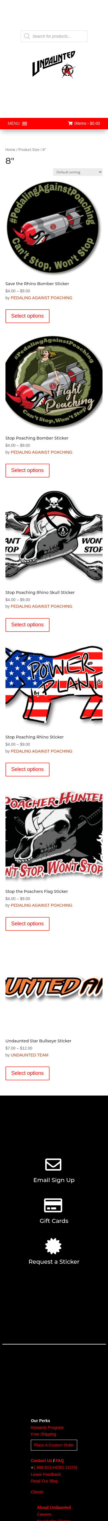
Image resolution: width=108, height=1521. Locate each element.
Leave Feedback (46, 1474)
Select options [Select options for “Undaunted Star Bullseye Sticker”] (27, 1073)
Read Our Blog (44, 1481)
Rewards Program (47, 1427)
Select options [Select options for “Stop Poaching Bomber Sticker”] (27, 470)
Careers (44, 1514)
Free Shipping (43, 1434)
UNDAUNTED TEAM (29, 1055)
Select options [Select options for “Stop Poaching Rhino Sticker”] (27, 769)
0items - (84, 123)
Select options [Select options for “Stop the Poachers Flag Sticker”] (27, 924)
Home (10, 149)
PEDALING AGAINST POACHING (41, 298)
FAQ (60, 1460)
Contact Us (41, 1460)
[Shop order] (78, 172)
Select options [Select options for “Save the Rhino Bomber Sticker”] (27, 316)
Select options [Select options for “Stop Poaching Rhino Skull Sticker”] (27, 625)
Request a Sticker (54, 1261)
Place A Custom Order (54, 1445)
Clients (37, 1492)
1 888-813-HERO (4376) (55, 1467)
